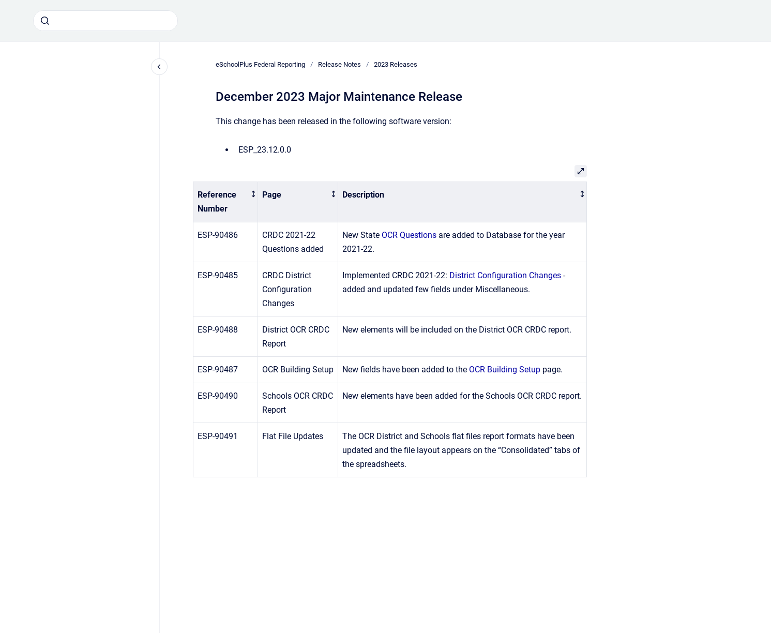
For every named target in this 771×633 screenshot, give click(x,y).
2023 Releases (395, 64)
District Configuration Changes (505, 275)
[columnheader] (225, 202)
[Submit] (45, 20)
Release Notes (339, 64)
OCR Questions (409, 235)
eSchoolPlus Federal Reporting (260, 64)
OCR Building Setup (504, 369)
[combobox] (105, 21)
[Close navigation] (159, 66)
